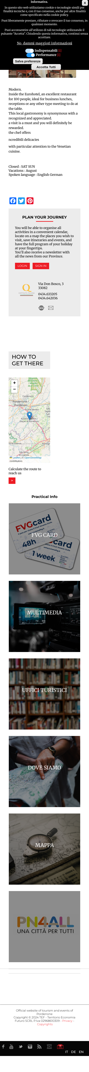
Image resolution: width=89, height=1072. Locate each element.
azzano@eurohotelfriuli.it (51, 308)
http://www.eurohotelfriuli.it (41, 308)
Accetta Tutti (46, 67)
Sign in (40, 266)
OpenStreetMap (32, 458)
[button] (29, 415)
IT (66, 1052)
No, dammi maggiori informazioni (44, 43)
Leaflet (15, 458)
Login (22, 266)
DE (73, 1052)
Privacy (67, 1021)
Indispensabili (46, 51)
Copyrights (45, 1024)
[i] (60, 51)
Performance (46, 55)
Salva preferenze (28, 61)
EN (81, 1052)
